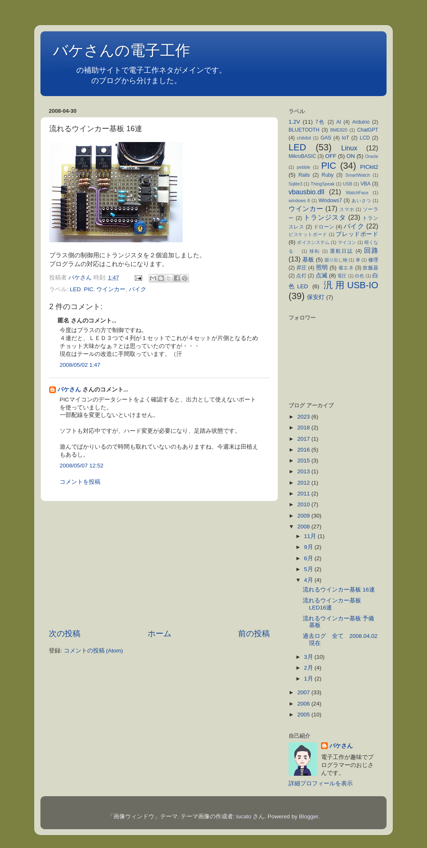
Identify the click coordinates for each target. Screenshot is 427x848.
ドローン (324, 227)
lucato (243, 816)
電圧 (342, 275)
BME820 (338, 129)
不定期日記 (72, 80)
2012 (304, 483)
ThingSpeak (323, 183)
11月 (311, 536)
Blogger (308, 816)
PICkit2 (369, 167)
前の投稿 (254, 633)
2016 (304, 450)
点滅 (321, 275)
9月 (309, 547)
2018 (304, 427)
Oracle (371, 156)
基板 (308, 259)
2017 (304, 439)
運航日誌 (341, 251)
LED (75, 289)
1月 (309, 678)
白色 (359, 275)
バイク (137, 289)
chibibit (304, 137)
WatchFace (357, 192)
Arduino (360, 122)
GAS (326, 138)
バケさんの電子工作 (129, 50)
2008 (304, 526)
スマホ (346, 209)
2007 (304, 692)
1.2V (294, 122)
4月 (309, 580)
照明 (322, 267)
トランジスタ (325, 217)
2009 (304, 516)
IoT (345, 138)
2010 (304, 504)
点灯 (301, 276)
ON (351, 156)
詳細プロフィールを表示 (321, 783)
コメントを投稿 (80, 482)
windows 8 (299, 200)
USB (347, 183)
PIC (88, 289)
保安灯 (315, 297)
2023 (304, 417)
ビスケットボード (308, 234)
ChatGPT (367, 130)
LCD (365, 138)
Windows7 (330, 200)
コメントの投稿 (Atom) (93, 650)
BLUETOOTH (304, 130)
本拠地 (65, 70)
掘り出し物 (335, 259)
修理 (373, 260)
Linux (349, 148)
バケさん (69, 389)
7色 (320, 122)
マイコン (347, 242)
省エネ (346, 268)
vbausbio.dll (306, 191)
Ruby (327, 175)
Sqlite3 (295, 183)
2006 (304, 704)
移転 (314, 251)
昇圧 (301, 268)
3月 (309, 657)
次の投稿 (64, 633)
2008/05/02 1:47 (80, 365)
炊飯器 (370, 268)
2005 (304, 714)
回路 (371, 250)
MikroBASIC (302, 156)
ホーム (159, 633)
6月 (309, 558)
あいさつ (361, 200)
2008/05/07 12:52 (81, 465)
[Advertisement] (159, 565)
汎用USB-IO (351, 285)
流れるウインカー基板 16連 (342, 589)
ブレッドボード (357, 234)
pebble (303, 167)
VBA (365, 184)
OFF (331, 156)
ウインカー (111, 289)
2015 (304, 460)
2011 (304, 493)
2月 (309, 668)
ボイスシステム (313, 242)
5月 (309, 569)
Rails (304, 175)
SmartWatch (357, 175)
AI (338, 122)
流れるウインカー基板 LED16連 (332, 603)
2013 (304, 471)
